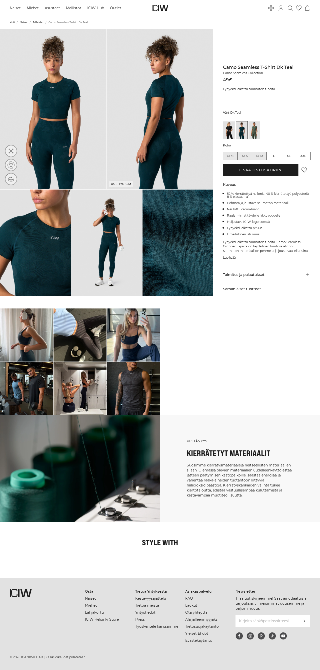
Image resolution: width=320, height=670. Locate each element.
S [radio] (245, 156)
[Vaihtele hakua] (290, 8)
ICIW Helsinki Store (102, 619)
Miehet (33, 8)
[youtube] (283, 636)
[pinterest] (261, 636)
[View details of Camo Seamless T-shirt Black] (229, 130)
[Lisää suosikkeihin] (304, 170)
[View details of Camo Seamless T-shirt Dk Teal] (242, 130)
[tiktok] (272, 636)
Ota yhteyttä (196, 612)
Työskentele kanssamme (156, 626)
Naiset (15, 8)
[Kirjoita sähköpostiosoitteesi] (266, 621)
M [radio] (259, 156)
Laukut (191, 605)
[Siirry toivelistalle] (298, 8)
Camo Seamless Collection (243, 73)
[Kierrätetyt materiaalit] (11, 165)
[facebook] (239, 636)
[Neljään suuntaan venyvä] (11, 151)
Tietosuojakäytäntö (202, 626)
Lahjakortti (94, 612)
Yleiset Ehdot (196, 633)
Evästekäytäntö (198, 640)
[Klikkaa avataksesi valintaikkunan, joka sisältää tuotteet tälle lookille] (26, 335)
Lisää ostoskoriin (260, 170)
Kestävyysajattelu (150, 598)
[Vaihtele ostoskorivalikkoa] (307, 8)
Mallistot (73, 8)
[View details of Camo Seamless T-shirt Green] (254, 130)
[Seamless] (11, 179)
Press (140, 619)
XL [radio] (288, 156)
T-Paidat (38, 22)
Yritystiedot (145, 612)
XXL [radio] (303, 156)
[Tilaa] (304, 621)
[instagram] (250, 636)
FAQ (189, 598)
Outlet (115, 8)
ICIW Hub (95, 8)
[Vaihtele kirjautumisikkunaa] (281, 8)
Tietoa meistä (147, 605)
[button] (53, 109)
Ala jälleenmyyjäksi (201, 619)
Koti (12, 22)
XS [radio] (230, 156)
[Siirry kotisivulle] (160, 8)
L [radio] (274, 156)
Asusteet (52, 8)
